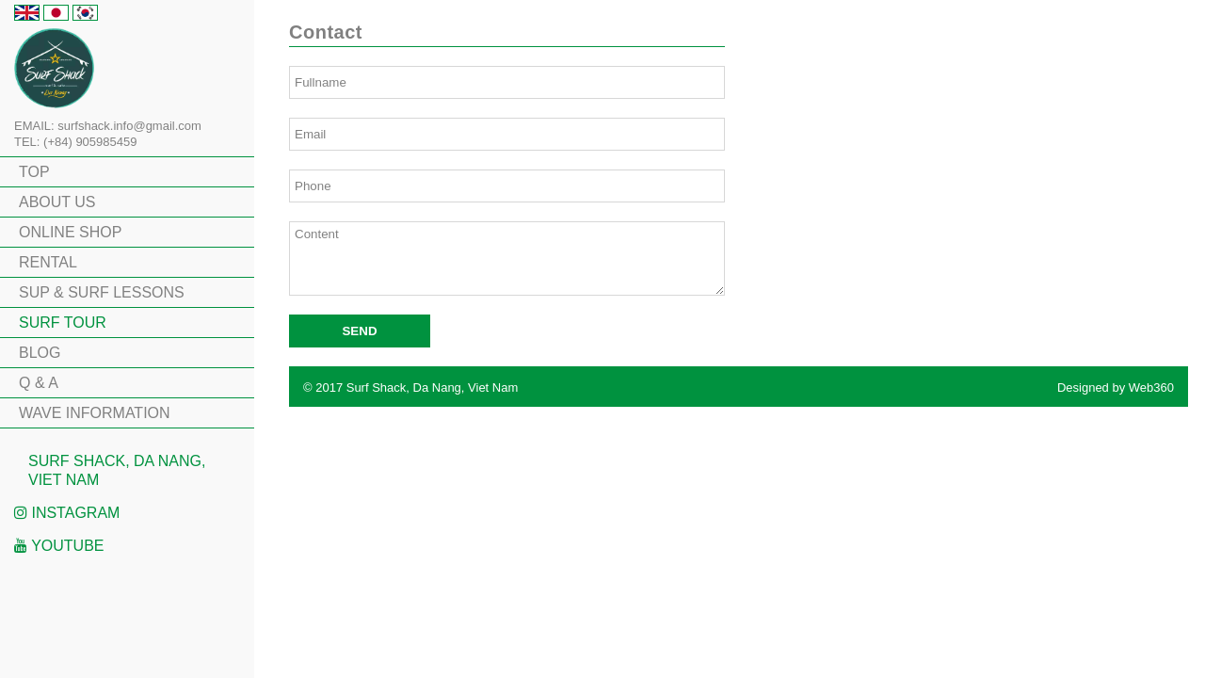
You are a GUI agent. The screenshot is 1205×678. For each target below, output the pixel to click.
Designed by (1115, 387)
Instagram (67, 513)
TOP (34, 172)
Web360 (1151, 387)
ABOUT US (57, 202)
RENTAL (48, 262)
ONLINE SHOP (70, 232)
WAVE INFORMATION (94, 413)
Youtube (59, 546)
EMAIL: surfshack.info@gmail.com (107, 126)
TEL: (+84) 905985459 (75, 142)
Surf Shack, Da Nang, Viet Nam (116, 470)
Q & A (38, 383)
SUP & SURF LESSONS (102, 292)
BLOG (39, 353)
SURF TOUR (62, 323)
